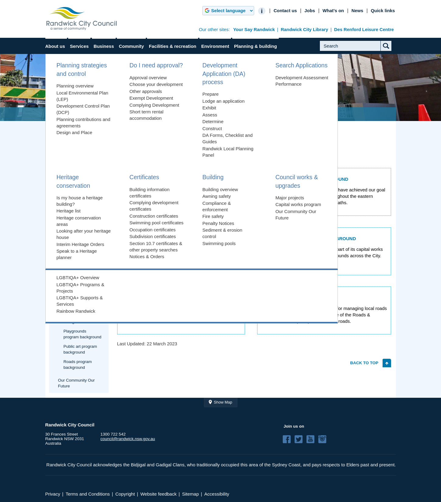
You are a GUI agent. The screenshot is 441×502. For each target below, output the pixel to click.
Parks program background (77, 319)
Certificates (63, 225)
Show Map (223, 402)
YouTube (312, 439)
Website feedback (158, 494)
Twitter (300, 439)
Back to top (364, 363)
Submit (390, 50)
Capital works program (78, 274)
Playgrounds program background (83, 334)
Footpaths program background (81, 304)
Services (79, 46)
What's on (333, 10)
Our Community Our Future (76, 383)
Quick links (383, 10)
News (357, 10)
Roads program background (78, 364)
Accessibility (216, 494)
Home (58, 114)
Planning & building (255, 46)
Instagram (324, 439)
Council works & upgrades (150, 114)
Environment (215, 46)
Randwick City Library (304, 29)
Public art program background (80, 349)
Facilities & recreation (172, 46)
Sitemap (190, 494)
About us (55, 46)
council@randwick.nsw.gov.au (127, 438)
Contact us (285, 10)
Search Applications (71, 198)
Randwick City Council (81, 18)
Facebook (288, 439)
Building (60, 238)
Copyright (125, 494)
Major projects (71, 265)
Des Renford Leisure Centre (364, 29)
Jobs (309, 10)
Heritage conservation (73, 211)
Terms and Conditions (88, 494)
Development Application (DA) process (80, 182)
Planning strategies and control (74, 149)
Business (104, 46)
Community (131, 46)
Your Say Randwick (254, 29)
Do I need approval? (71, 165)
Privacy (52, 494)
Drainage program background (80, 288)
